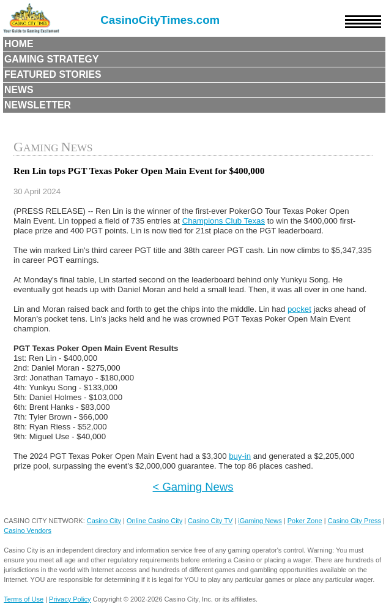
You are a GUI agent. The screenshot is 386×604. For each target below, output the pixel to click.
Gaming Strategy (51, 59)
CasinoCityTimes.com (160, 19)
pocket (299, 309)
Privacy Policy (70, 599)
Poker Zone (305, 520)
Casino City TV (210, 520)
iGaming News (260, 520)
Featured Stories (53, 74)
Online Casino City (154, 520)
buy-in (240, 456)
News (19, 90)
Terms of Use (23, 599)
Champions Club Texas (223, 220)
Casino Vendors (27, 530)
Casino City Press (354, 520)
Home (19, 44)
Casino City (104, 520)
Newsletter (37, 105)
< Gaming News (193, 486)
